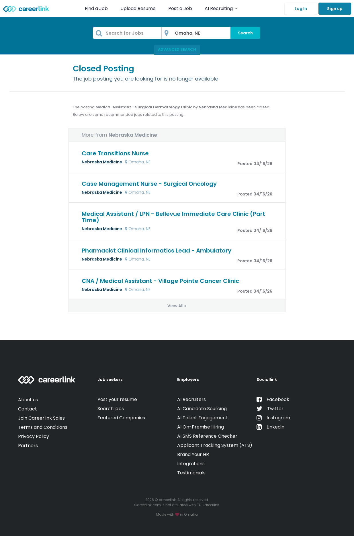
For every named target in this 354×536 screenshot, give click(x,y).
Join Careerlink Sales (41, 418)
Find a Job (97, 8)
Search (245, 33)
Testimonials (191, 473)
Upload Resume (138, 8)
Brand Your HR (193, 454)
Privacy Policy (33, 436)
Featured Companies (121, 417)
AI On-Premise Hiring (200, 427)
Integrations (191, 463)
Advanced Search (177, 49)
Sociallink (267, 379)
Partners (28, 445)
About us (28, 399)
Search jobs (110, 408)
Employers (188, 379)
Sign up (335, 8)
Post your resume (117, 399)
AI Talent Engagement (202, 417)
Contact (27, 409)
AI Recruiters (191, 399)
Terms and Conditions (42, 427)
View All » (176, 306)
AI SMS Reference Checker (207, 436)
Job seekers (110, 379)
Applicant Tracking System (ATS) (214, 445)
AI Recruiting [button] (221, 8)
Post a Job (180, 8)
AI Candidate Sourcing (202, 408)
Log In (301, 8)
